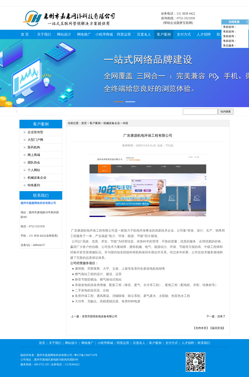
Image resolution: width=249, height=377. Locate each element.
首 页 (25, 34)
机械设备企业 (35, 177)
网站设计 (64, 34)
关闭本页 (201, 328)
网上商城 (32, 155)
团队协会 (32, 162)
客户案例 (164, 34)
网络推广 (84, 34)
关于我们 (44, 34)
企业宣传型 (33, 132)
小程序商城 (104, 34)
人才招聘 (204, 34)
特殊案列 (32, 185)
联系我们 (204, 343)
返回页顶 (217, 328)
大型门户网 (33, 139)
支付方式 (184, 34)
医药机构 (32, 147)
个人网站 (32, 170)
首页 (84, 123)
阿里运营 (124, 34)
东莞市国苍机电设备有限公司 (99, 316)
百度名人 (144, 34)
